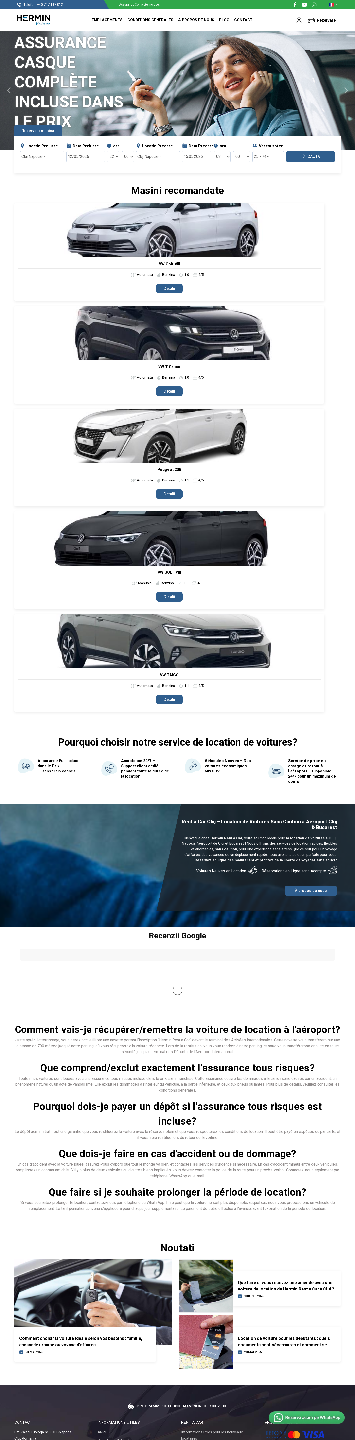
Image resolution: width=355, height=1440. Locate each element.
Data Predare (198, 145)
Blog (224, 20)
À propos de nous (196, 20)
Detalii (169, 288)
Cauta (310, 156)
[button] (299, 20)
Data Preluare (82, 145)
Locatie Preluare (39, 145)
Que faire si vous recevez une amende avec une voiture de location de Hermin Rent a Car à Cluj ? (286, 1207)
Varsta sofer (267, 145)
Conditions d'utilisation (116, 1362)
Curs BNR (105, 1378)
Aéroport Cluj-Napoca (199, 1368)
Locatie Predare (154, 145)
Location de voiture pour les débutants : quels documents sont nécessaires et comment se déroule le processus (284, 1262)
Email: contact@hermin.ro (38, 1376)
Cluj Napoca (33, 156)
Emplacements (107, 20)
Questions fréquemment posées (207, 1384)
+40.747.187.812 (40, 4)
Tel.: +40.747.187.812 (34, 1370)
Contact (243, 20)
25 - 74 (262, 156)
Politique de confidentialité (119, 1370)
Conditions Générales (150, 20)
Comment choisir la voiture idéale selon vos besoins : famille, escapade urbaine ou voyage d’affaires (80, 1262)
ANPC (102, 1354)
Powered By (208, 1433)
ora (113, 145)
